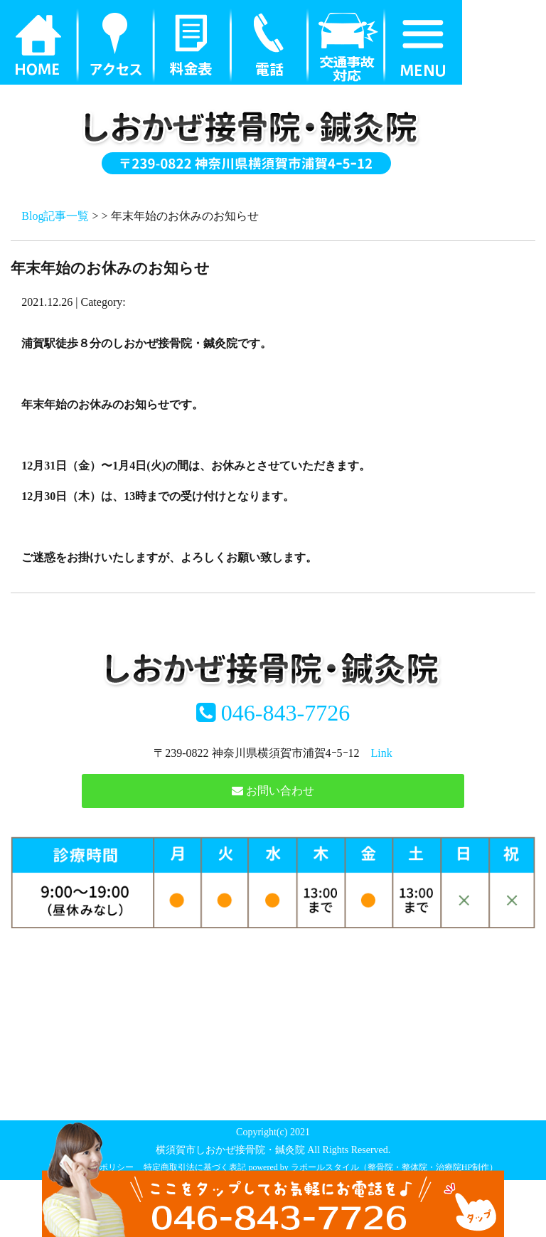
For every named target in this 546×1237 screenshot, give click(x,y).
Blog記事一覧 (55, 216)
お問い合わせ (273, 791)
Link (381, 753)
